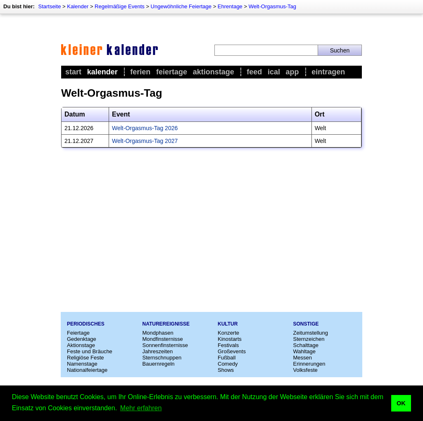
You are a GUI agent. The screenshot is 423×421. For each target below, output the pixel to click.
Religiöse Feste (85, 357)
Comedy (228, 364)
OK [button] (401, 403)
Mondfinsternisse (163, 339)
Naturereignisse (166, 324)
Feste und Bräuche (89, 351)
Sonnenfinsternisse (165, 345)
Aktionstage (213, 72)
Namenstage (82, 364)
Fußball (226, 357)
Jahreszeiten (158, 351)
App (292, 72)
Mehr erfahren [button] (141, 407)
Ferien (140, 72)
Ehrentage (230, 6)
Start (73, 72)
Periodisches (86, 324)
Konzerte (228, 333)
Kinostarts (230, 339)
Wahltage (304, 351)
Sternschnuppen (162, 357)
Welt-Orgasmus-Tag (272, 6)
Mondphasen (158, 333)
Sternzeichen (309, 339)
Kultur (228, 324)
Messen (302, 357)
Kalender (77, 6)
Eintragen (328, 72)
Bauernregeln (159, 364)
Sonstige (306, 324)
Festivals (228, 345)
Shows (226, 370)
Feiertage (171, 72)
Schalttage (305, 345)
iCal (274, 72)
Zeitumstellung (310, 333)
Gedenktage (81, 339)
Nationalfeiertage (87, 370)
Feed (254, 72)
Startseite (49, 6)
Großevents (232, 351)
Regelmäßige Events (120, 6)
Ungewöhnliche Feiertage (181, 6)
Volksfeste (305, 370)
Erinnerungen (309, 364)
